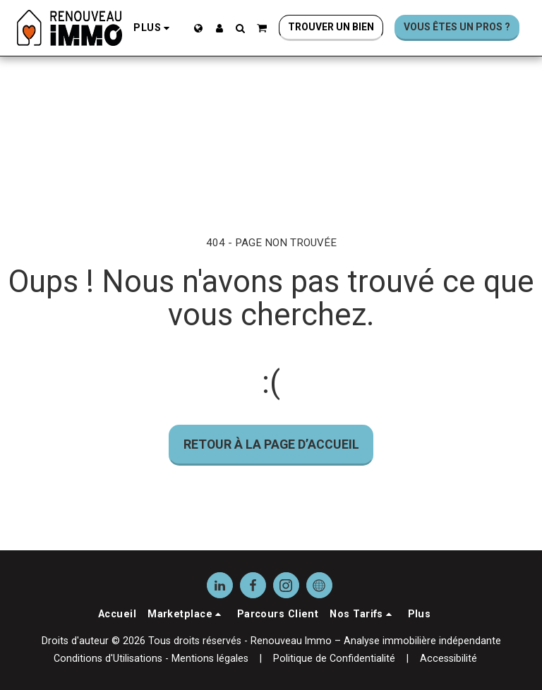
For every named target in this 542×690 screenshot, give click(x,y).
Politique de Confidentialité (334, 658)
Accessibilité (448, 658)
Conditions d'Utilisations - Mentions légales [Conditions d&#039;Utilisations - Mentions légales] (151, 658)
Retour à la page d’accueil (271, 444)
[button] (241, 28)
